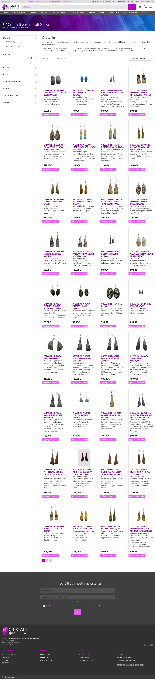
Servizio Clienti (123, 656)
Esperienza (121, 1)
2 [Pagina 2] (46, 562)
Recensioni (140, 1)
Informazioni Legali (125, 659)
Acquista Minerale (59, 14)
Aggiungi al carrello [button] (50, 116)
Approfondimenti (97, 1)
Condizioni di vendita (126, 662)
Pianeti (101, 14)
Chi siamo (130, 1)
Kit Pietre (44, 14)
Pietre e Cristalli (20, 14)
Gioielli (7, 14)
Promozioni (110, 1)
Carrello (44, 659)
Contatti (149, 1)
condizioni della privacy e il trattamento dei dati (69, 608)
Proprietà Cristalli (78, 14)
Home (4, 29)
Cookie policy (84, 656)
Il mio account (46, 662)
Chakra (92, 14)
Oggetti (34, 14)
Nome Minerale (13, 48)
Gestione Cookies (85, 662)
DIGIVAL (19, 679)
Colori (144, 14)
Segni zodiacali (114, 14)
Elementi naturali (131, 14)
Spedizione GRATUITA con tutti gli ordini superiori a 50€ (49, 2)
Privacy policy (84, 659)
